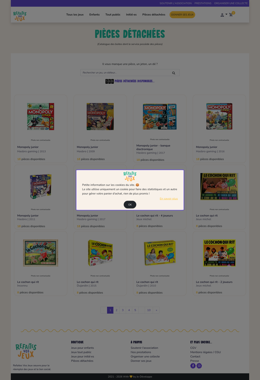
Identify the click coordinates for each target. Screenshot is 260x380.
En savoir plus (169, 198)
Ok (130, 204)
